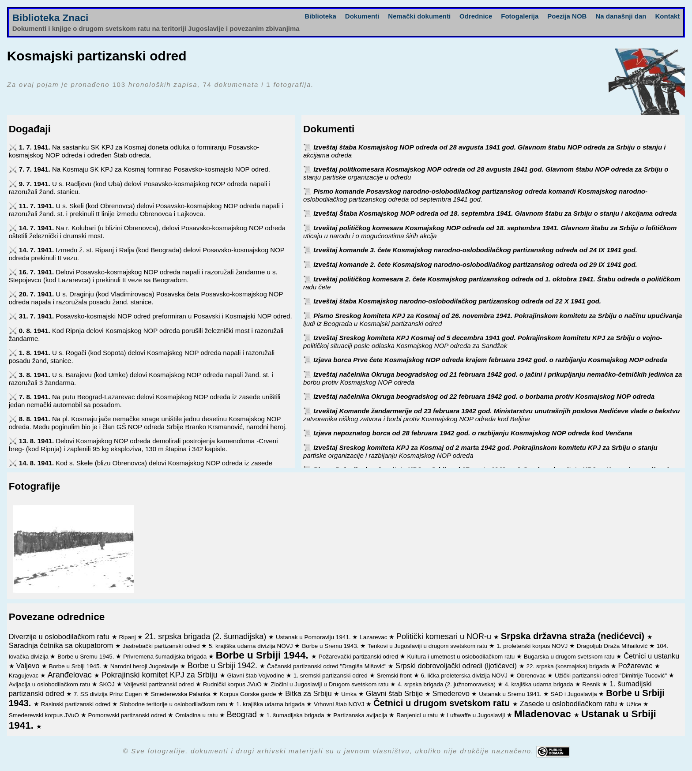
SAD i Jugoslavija (575, 694)
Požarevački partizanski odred (359, 656)
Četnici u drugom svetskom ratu (442, 703)
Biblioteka (320, 16)
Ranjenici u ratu (418, 715)
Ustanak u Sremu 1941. (511, 694)
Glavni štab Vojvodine (256, 675)
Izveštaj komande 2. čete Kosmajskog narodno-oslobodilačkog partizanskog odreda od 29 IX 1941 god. (475, 264)
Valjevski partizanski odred (160, 684)
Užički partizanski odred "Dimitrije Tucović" (612, 675)
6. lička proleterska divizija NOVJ (465, 675)
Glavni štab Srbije (395, 693)
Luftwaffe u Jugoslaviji (477, 715)
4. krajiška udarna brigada (540, 684)
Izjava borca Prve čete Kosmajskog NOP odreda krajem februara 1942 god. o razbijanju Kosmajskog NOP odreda (490, 359)
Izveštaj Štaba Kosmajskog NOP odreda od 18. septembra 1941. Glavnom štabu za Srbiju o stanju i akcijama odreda (495, 213)
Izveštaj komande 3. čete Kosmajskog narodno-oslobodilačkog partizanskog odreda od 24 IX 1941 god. (475, 250)
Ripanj (128, 637)
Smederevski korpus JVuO (45, 715)
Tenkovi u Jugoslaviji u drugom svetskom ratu (428, 646)
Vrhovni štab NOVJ (340, 704)
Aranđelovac (71, 674)
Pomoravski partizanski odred (128, 715)
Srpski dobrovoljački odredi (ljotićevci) (457, 666)
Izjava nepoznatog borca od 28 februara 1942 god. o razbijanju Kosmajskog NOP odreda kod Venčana (472, 433)
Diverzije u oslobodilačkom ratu (60, 636)
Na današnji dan (620, 16)
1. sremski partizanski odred (331, 675)
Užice (634, 704)
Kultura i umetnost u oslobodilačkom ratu (461, 656)
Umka (349, 694)
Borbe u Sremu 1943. (331, 646)
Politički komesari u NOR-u (444, 636)
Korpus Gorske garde (248, 694)
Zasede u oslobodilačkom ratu (569, 703)
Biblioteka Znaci (50, 17)
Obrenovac (532, 675)
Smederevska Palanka (181, 694)
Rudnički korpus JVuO (233, 684)
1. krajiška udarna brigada (271, 704)
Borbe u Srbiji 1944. (263, 655)
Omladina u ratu (197, 715)
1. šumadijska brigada (296, 715)
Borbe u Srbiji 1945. (76, 666)
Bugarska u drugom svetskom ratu (570, 656)
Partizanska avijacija (361, 715)
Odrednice (475, 16)
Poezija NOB (567, 16)
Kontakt (667, 16)
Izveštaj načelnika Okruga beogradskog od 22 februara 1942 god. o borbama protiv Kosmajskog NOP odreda (483, 396)
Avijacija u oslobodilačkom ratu (50, 684)
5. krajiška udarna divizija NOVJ (251, 646)
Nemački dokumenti (419, 16)
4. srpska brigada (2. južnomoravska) (447, 684)
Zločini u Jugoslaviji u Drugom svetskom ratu (330, 684)
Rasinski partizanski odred (76, 704)
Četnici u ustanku (652, 656)
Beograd (243, 714)
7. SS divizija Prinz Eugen (108, 694)
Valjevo (28, 666)
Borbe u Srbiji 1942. (224, 665)
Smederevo (452, 693)
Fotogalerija (519, 16)
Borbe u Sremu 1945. (86, 656)
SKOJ (108, 684)
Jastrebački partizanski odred (162, 646)
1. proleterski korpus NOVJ (532, 646)
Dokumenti (362, 16)
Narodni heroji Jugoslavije (145, 666)
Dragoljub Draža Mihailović (613, 646)
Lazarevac (374, 637)
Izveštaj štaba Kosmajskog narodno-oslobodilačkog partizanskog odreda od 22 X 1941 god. (457, 301)
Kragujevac (24, 675)
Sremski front (394, 675)
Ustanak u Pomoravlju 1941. (314, 637)
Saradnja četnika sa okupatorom (62, 645)
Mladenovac (544, 713)
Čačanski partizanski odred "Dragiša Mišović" (327, 666)
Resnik (592, 684)
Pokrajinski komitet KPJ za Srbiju (161, 674)
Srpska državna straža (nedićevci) (574, 636)
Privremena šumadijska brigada (165, 656)
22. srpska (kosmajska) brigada (568, 666)
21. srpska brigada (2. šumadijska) (206, 636)
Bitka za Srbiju (309, 693)
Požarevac (636, 666)
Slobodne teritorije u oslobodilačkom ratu (174, 704)
